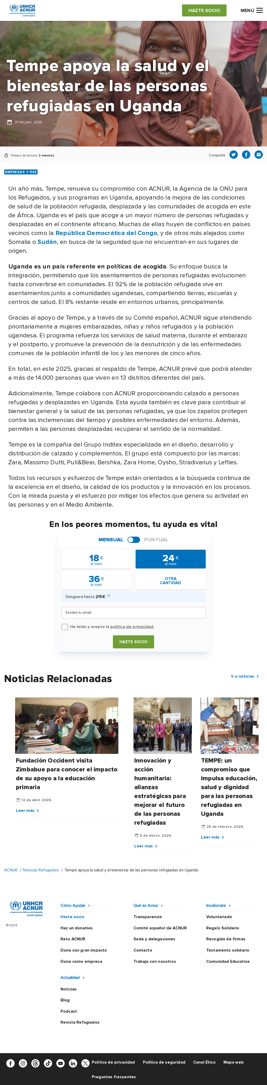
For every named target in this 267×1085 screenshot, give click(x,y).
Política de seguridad (164, 1062)
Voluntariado (219, 916)
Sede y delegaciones (154, 939)
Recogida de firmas (225, 939)
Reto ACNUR (73, 939)
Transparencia (148, 916)
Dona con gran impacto (83, 950)
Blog (65, 1000)
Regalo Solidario (222, 928)
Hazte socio (133, 641)
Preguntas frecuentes (114, 1077)
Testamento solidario (227, 950)
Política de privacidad (113, 1062)
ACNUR (10, 870)
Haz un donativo (76, 928)
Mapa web (233, 1062)
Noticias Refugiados (41, 870)
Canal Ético (204, 1062)
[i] (108, 595)
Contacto (143, 950)
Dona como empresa (81, 961)
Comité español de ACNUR (160, 928)
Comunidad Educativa (228, 961)
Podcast (68, 1011)
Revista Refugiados (80, 1022)
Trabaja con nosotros (155, 961)
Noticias (68, 989)
